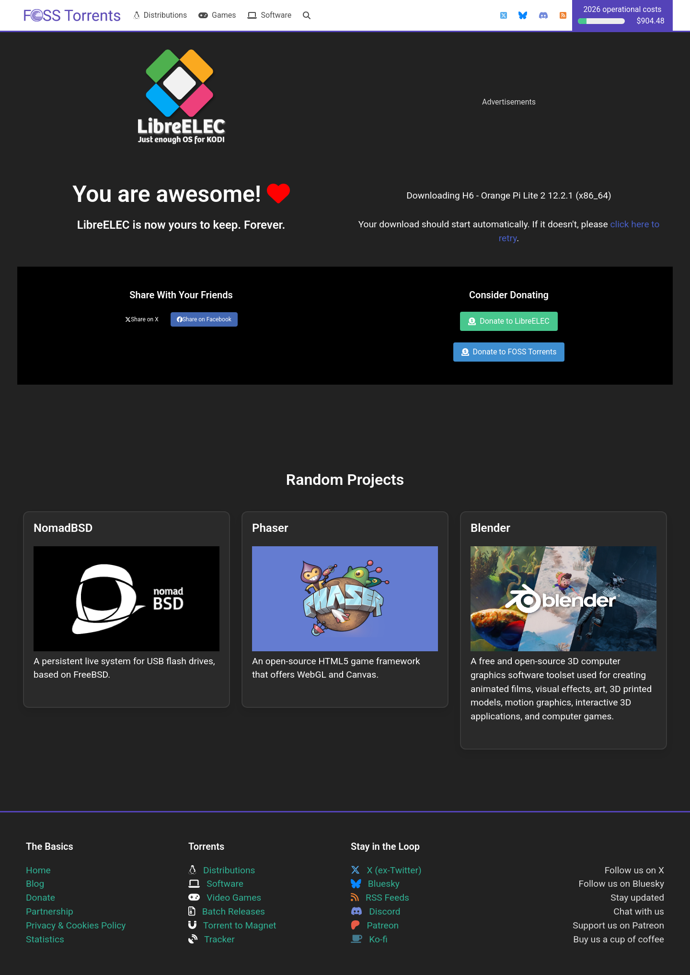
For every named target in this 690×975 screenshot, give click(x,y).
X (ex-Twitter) (386, 870)
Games (217, 15)
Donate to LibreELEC (508, 321)
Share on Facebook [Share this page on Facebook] (204, 319)
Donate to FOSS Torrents (509, 351)
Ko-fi (369, 939)
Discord (376, 911)
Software (269, 15)
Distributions (160, 15)
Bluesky (375, 883)
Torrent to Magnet (232, 925)
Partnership (49, 911)
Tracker (211, 939)
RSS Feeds (380, 897)
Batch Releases (226, 911)
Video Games (224, 897)
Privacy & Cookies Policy (76, 925)
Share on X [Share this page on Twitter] (142, 319)
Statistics (45, 939)
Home (38, 870)
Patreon (375, 925)
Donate (40, 897)
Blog (35, 883)
